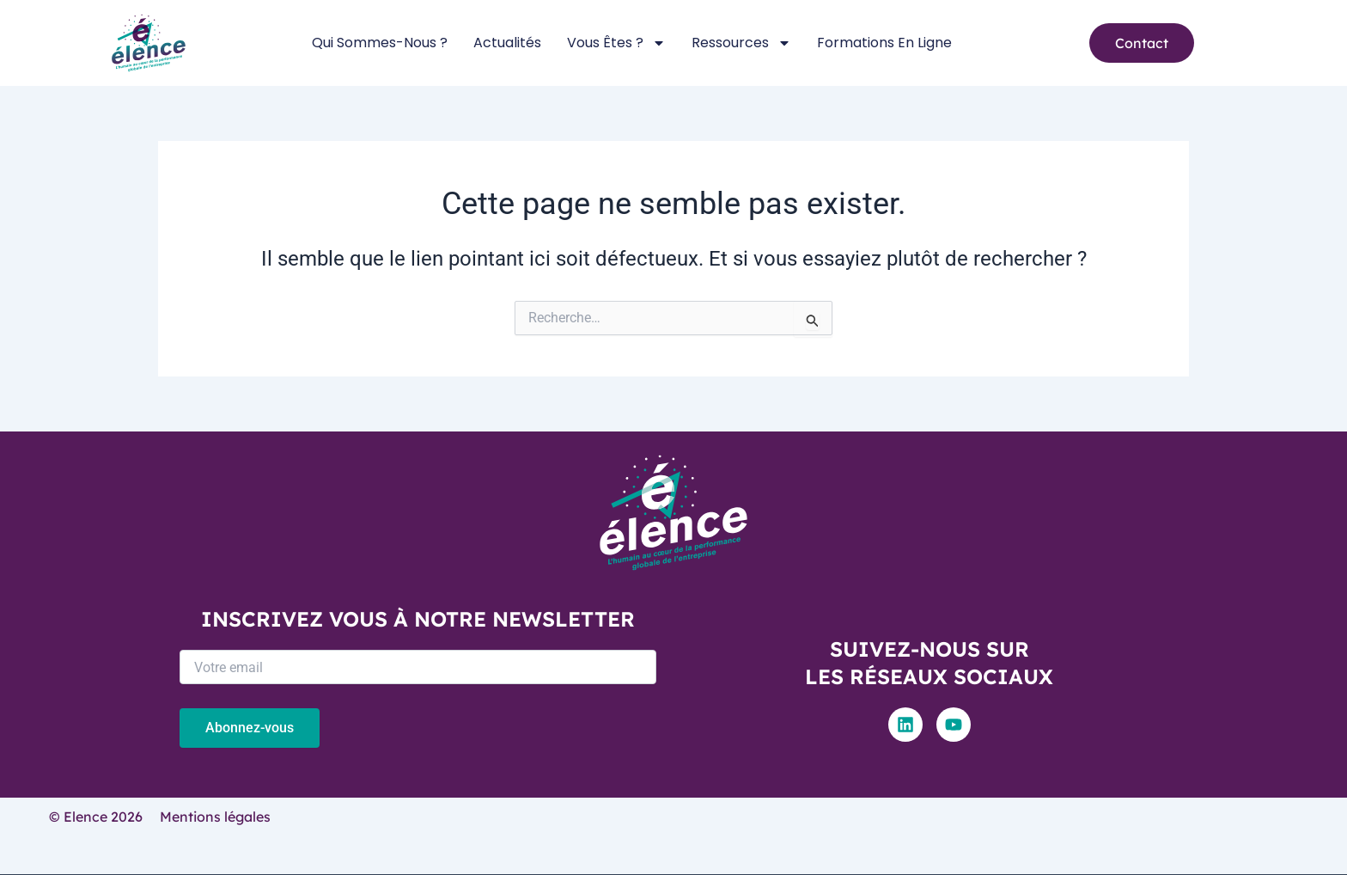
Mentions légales (215, 816)
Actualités (507, 42)
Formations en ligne (884, 42)
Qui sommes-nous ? (380, 42)
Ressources (741, 43)
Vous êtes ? (616, 43)
